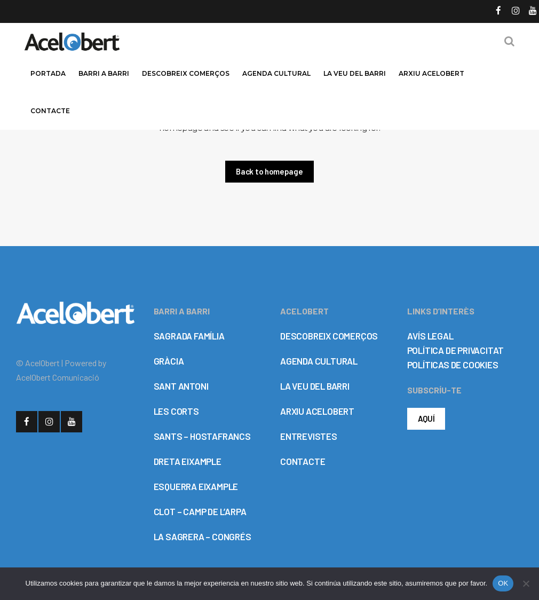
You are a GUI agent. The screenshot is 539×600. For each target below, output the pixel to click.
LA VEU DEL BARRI (315, 386)
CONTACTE (302, 461)
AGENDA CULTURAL (319, 361)
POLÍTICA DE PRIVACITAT (455, 350)
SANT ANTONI (181, 386)
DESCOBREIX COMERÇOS (329, 335)
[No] (525, 583)
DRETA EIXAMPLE (187, 461)
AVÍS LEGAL (430, 335)
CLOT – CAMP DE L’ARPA (200, 511)
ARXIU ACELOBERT (317, 411)
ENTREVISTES (308, 436)
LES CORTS (176, 411)
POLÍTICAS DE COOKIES (452, 364)
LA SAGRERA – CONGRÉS (202, 536)
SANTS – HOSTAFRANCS (202, 436)
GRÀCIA (169, 361)
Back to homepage (269, 171)
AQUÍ (426, 418)
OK (503, 583)
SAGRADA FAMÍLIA (189, 335)
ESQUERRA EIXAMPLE (196, 486)
